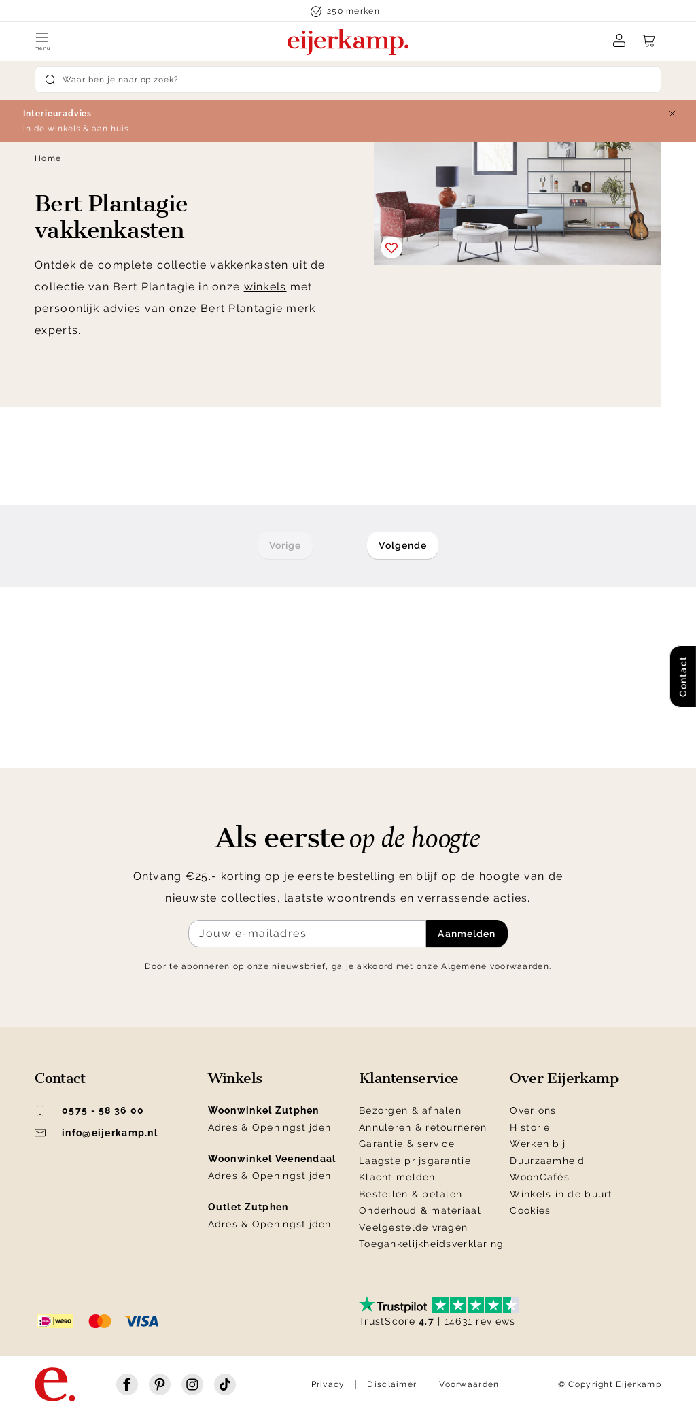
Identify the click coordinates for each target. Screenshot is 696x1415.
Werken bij (538, 1143)
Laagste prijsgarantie (415, 1160)
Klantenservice (409, 1078)
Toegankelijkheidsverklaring (431, 1243)
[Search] (348, 79)
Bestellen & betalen (410, 1194)
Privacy (328, 1384)
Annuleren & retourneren (423, 1127)
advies (122, 308)
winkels (265, 286)
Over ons (533, 1110)
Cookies (530, 1210)
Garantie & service (407, 1143)
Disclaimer (392, 1384)
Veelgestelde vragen (413, 1227)
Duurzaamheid (547, 1160)
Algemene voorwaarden (495, 966)
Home (48, 158)
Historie (530, 1127)
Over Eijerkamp (564, 1078)
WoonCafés (540, 1177)
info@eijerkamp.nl (96, 1132)
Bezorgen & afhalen (410, 1110)
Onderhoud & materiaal (420, 1210)
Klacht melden (397, 1177)
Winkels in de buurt (561, 1194)
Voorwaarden (469, 1384)
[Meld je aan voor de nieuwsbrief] (307, 933)
